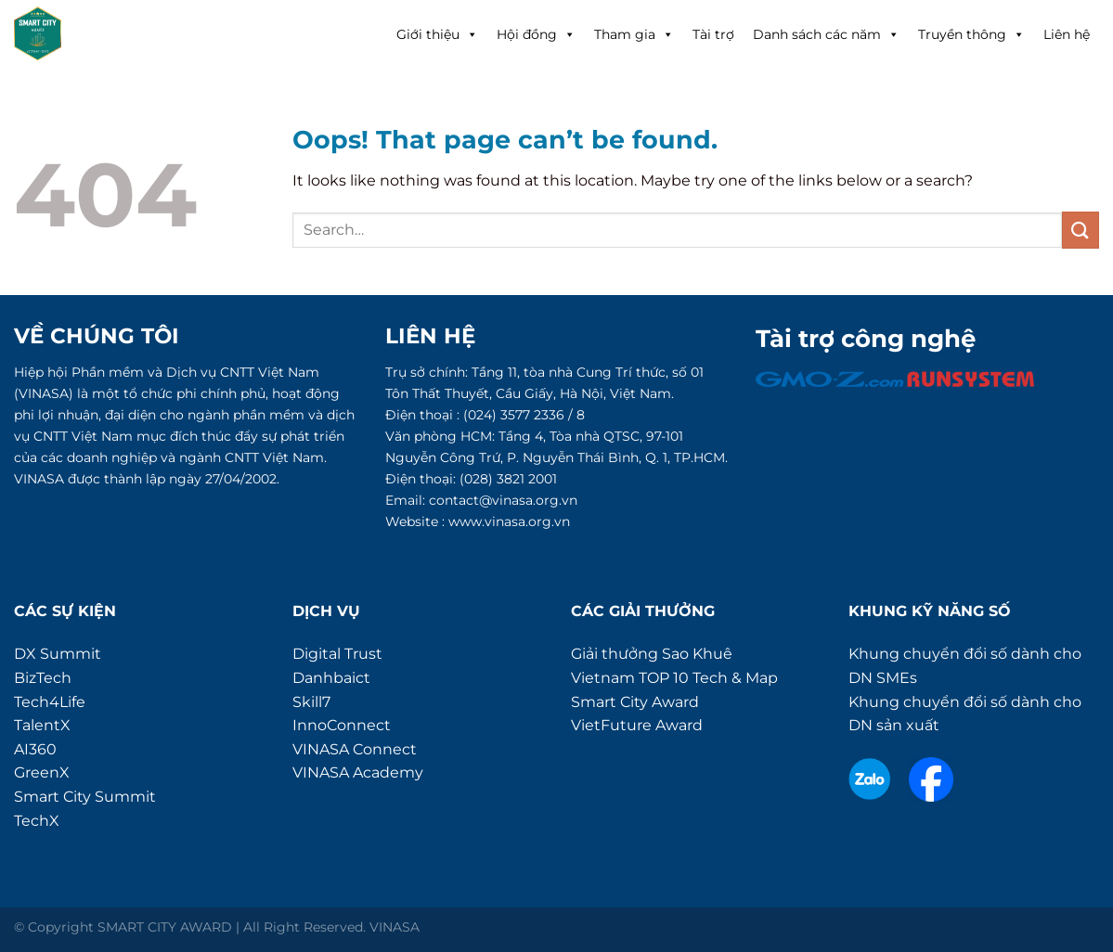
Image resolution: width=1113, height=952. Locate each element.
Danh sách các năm (826, 34)
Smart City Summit (85, 796)
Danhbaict (331, 678)
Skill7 (311, 702)
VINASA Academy (357, 772)
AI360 (35, 749)
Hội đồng (536, 34)
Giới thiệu (437, 34)
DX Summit (57, 654)
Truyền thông (971, 34)
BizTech (42, 678)
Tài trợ (713, 34)
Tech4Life (49, 702)
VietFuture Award (637, 725)
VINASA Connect (354, 749)
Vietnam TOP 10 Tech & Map (674, 678)
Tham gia (634, 34)
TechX (36, 821)
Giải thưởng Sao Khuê (651, 654)
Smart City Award (635, 702)
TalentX (42, 725)
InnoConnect (341, 725)
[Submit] (1080, 230)
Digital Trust (337, 654)
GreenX (42, 772)
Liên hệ (1066, 34)
